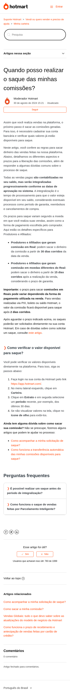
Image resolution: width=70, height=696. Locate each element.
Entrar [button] (59, 6)
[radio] (25, 554)
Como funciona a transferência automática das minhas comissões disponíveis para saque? (37, 454)
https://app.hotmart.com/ (26, 383)
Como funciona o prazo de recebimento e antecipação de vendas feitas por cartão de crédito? (30, 631)
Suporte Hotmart (12, 19)
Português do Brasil (16, 687)
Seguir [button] (35, 109)
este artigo (35, 332)
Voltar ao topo (14, 578)
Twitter (11, 532)
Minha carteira (21, 23)
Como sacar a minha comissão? (23, 609)
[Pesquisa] (35, 34)
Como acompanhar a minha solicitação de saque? (35, 601)
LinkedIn (16, 532)
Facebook (6, 532)
